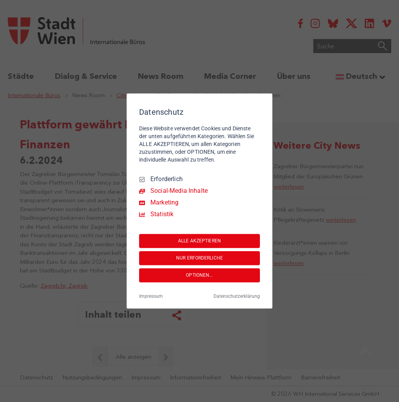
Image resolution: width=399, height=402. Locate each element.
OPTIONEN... (199, 275)
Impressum (151, 296)
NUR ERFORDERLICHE (199, 258)
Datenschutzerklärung (237, 296)
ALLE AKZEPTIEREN (199, 241)
